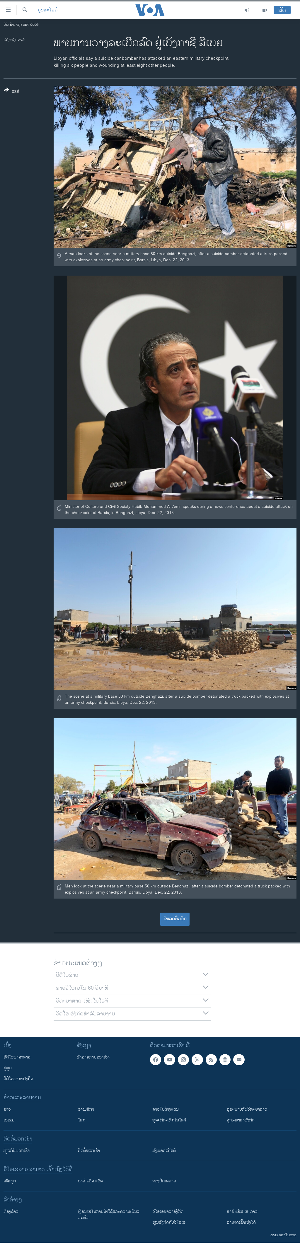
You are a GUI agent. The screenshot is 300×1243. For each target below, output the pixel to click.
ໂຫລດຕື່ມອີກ (175, 919)
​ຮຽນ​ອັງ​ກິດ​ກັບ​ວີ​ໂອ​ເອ (168, 1222)
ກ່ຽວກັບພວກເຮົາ (17, 1151)
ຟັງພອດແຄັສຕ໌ (164, 1151)
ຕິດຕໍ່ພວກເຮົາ (89, 1151)
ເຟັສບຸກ (10, 1181)
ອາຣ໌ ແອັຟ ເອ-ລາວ (242, 1211)
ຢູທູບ (8, 1068)
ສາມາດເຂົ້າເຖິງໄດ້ (241, 1222)
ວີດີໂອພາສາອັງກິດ (18, 1079)
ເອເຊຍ (9, 1120)
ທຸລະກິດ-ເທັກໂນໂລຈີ (169, 1120)
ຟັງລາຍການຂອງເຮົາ (93, 1057)
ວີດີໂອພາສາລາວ (17, 1057)
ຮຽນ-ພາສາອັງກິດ (241, 1120)
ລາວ (7, 1109)
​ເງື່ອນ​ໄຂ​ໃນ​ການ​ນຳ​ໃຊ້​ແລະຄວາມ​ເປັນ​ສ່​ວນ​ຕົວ (108, 1214)
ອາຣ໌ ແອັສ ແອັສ (90, 1181)
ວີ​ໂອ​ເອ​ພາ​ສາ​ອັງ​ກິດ (167, 1211)
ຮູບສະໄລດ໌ (47, 10)
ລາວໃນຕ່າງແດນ (165, 1109)
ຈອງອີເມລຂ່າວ (164, 1181)
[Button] (11, 92)
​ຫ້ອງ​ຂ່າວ (11, 1211)
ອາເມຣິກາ (86, 1109)
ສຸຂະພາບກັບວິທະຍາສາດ (247, 1109)
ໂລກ (81, 1120)
